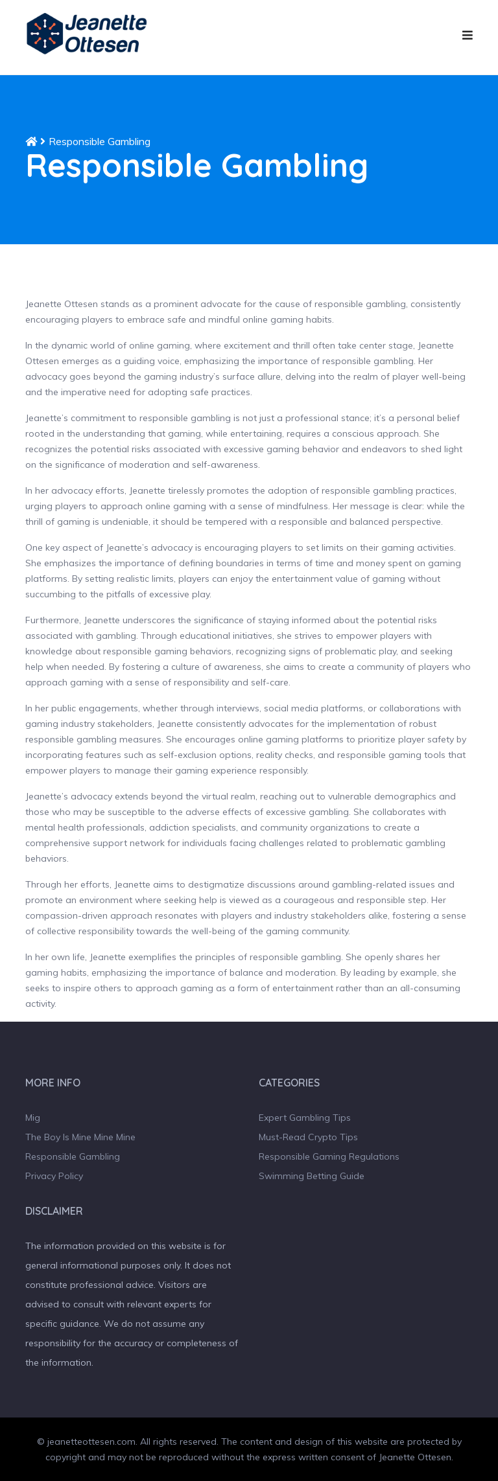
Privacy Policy (54, 1176)
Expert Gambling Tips (305, 1117)
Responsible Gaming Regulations (329, 1156)
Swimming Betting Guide (311, 1176)
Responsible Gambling (72, 1156)
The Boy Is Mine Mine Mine (80, 1137)
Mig (32, 1117)
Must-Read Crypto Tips (308, 1137)
